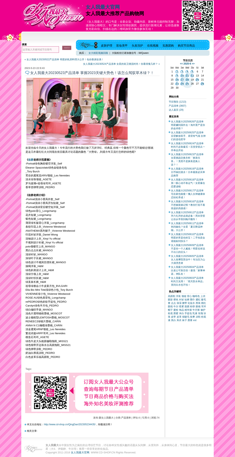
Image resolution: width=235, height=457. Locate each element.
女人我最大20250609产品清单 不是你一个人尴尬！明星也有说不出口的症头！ (188, 248)
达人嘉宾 (176, 109)
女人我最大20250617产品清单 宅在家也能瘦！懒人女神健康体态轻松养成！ (188, 194)
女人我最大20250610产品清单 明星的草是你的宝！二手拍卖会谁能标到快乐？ (188, 238)
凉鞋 (198, 316)
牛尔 (175, 306)
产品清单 (177, 105)
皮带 (173, 316)
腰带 (184, 303)
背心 (189, 296)
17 (182, 79)
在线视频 (152, 45)
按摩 (192, 316)
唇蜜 (175, 313)
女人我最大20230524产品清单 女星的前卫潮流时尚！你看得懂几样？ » (121, 64)
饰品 (181, 310)
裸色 (175, 299)
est (195, 320)
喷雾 (181, 306)
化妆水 (191, 303)
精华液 (188, 310)
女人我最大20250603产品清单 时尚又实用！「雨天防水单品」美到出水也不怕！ (188, 281)
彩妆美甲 (122, 45)
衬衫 (181, 299)
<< (181, 63)
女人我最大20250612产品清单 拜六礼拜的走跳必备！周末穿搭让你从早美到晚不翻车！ (188, 216)
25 (187, 83)
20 (197, 79)
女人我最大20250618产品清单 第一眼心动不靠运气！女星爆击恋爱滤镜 (188, 183)
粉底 (170, 313)
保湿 (179, 303)
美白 (173, 320)
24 (182, 83)
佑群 (30, 159)
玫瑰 (200, 313)
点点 (173, 303)
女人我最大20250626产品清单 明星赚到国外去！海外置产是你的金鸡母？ (188, 125)
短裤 (187, 299)
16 (177, 79)
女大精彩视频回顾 (98, 53)
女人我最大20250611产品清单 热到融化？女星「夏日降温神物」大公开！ (187, 227)
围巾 (192, 299)
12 (192, 75)
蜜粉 (175, 310)
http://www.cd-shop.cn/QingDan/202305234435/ (70, 424)
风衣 (179, 320)
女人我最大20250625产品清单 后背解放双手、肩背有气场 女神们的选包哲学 (188, 136)
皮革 (179, 316)
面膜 (187, 306)
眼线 (170, 306)
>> (193, 63)
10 (182, 75)
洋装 (178, 296)
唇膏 (190, 320)
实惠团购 (168, 45)
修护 (203, 310)
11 (187, 75)
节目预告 (177, 101)
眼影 (170, 299)
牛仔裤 (196, 310)
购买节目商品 (186, 45)
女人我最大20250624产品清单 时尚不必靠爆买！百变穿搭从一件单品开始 (188, 147)
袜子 (184, 320)
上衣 (203, 296)
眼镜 (198, 306)
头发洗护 (137, 45)
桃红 (203, 303)
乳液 (194, 313)
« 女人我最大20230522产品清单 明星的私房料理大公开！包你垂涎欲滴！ (64, 59)
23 (177, 83)
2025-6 (187, 63)
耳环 (203, 306)
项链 (184, 296)
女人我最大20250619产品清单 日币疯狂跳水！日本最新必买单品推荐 (188, 172)
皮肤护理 (106, 45)
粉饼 (192, 306)
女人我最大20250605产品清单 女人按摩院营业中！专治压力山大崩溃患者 (188, 259)
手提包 (188, 313)
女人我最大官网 (103, 7)
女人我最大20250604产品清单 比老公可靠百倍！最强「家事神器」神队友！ (188, 270)
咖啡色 (196, 296)
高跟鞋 (171, 296)
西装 (198, 303)
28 (202, 83)
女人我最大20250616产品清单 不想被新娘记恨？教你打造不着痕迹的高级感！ (188, 205)
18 (187, 79)
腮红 (198, 299)
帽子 (170, 310)
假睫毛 (185, 316)
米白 (181, 313)
